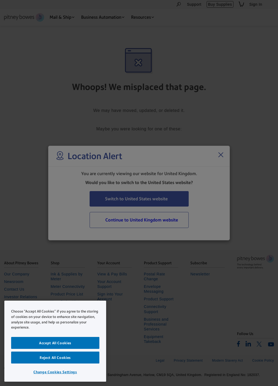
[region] (55, 341)
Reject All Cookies (55, 357)
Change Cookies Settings (55, 372)
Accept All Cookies (55, 343)
